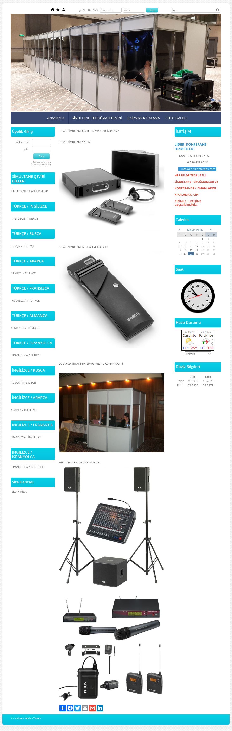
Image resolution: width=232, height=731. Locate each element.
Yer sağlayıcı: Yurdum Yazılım (26, 718)
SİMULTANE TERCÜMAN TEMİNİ (97, 118)
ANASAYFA (55, 118)
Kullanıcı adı (22, 142)
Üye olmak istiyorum (41, 164)
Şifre (26, 149)
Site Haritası (20, 491)
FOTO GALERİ (176, 118)
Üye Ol (81, 10)
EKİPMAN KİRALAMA (143, 118)
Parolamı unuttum (42, 162)
